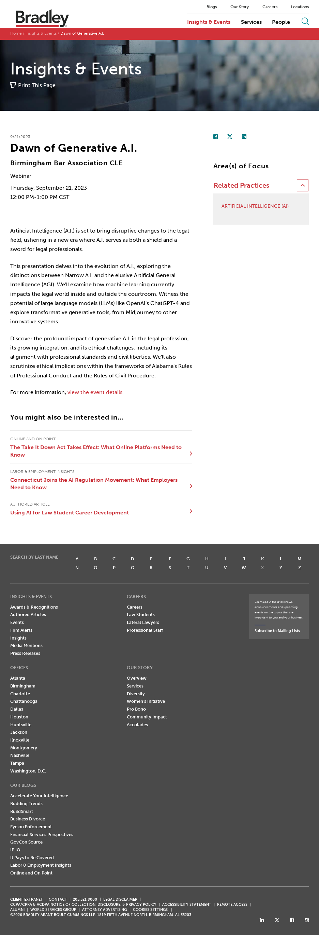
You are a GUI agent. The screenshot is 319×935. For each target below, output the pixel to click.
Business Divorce (27, 818)
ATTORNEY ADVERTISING (104, 909)
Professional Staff (145, 630)
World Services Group (53, 909)
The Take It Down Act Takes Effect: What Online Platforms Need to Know (96, 451)
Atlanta (17, 678)
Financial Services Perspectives (41, 834)
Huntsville (20, 724)
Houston (19, 716)
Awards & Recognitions (34, 607)
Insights (18, 638)
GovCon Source (26, 842)
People (281, 22)
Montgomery (23, 747)
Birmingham (22, 685)
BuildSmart (21, 811)
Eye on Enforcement (31, 826)
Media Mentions (26, 645)
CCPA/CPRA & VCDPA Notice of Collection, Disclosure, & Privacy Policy (83, 904)
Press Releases (25, 653)
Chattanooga (23, 701)
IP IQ (15, 849)
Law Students (141, 614)
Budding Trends (26, 803)
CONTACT (58, 899)
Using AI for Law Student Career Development (69, 512)
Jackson (18, 732)
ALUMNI (17, 909)
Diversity (136, 693)
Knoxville (19, 740)
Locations (300, 7)
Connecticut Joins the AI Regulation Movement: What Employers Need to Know (94, 484)
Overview (137, 678)
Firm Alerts (21, 630)
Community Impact (147, 716)
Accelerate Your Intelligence (39, 795)
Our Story (239, 7)
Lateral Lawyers (143, 622)
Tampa (17, 763)
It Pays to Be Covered (32, 857)
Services (251, 22)
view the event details (94, 392)
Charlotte (20, 693)
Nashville (19, 755)
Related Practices (241, 185)
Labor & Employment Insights (40, 865)
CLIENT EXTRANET (26, 899)
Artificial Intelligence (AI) (255, 206)
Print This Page (37, 85)
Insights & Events (208, 22)
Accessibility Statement (186, 904)
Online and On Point (31, 873)
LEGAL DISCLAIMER (120, 899)
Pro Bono (136, 709)
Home (16, 33)
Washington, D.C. (28, 771)
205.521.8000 (85, 899)
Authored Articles (28, 614)
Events (17, 622)
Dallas (16, 709)
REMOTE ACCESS (232, 904)
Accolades (137, 724)
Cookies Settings (150, 910)
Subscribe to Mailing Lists (277, 631)
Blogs (212, 7)
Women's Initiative (146, 701)
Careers (269, 7)
